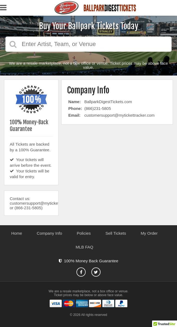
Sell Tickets (115, 233)
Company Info (49, 233)
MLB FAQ (84, 247)
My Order (149, 233)
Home (16, 233)
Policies (84, 233)
